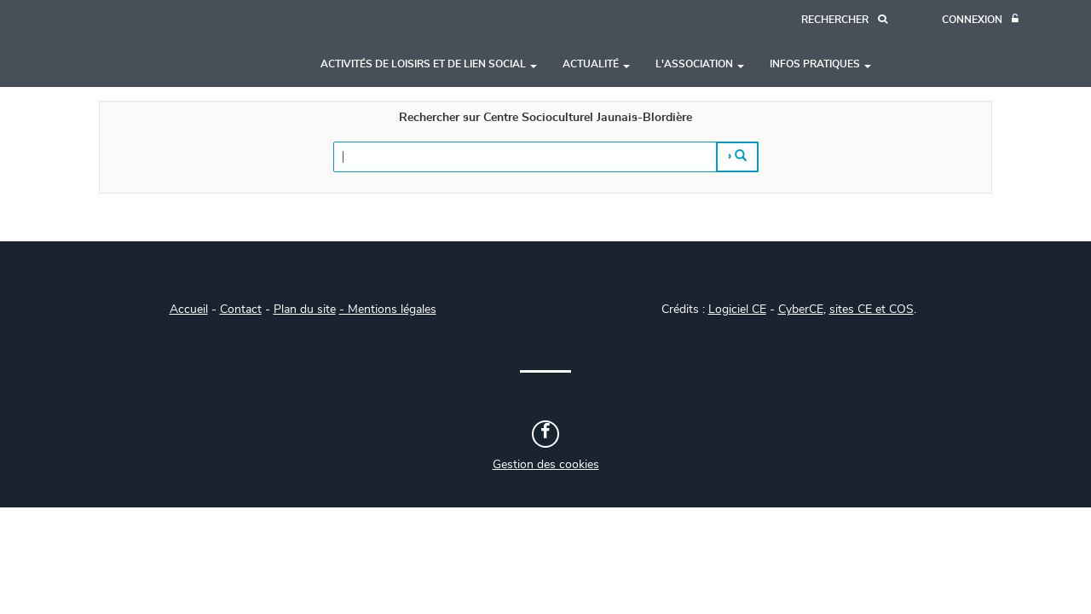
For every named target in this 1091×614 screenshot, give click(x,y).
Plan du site (305, 310)
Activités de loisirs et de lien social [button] (428, 64)
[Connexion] (980, 20)
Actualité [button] (596, 64)
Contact (241, 310)
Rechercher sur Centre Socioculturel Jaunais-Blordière (545, 118)
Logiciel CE (737, 310)
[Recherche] (844, 20)
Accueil (189, 310)
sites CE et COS (871, 310)
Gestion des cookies (546, 465)
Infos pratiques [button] (820, 64)
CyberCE (800, 310)
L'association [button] (699, 64)
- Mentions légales (387, 310)
